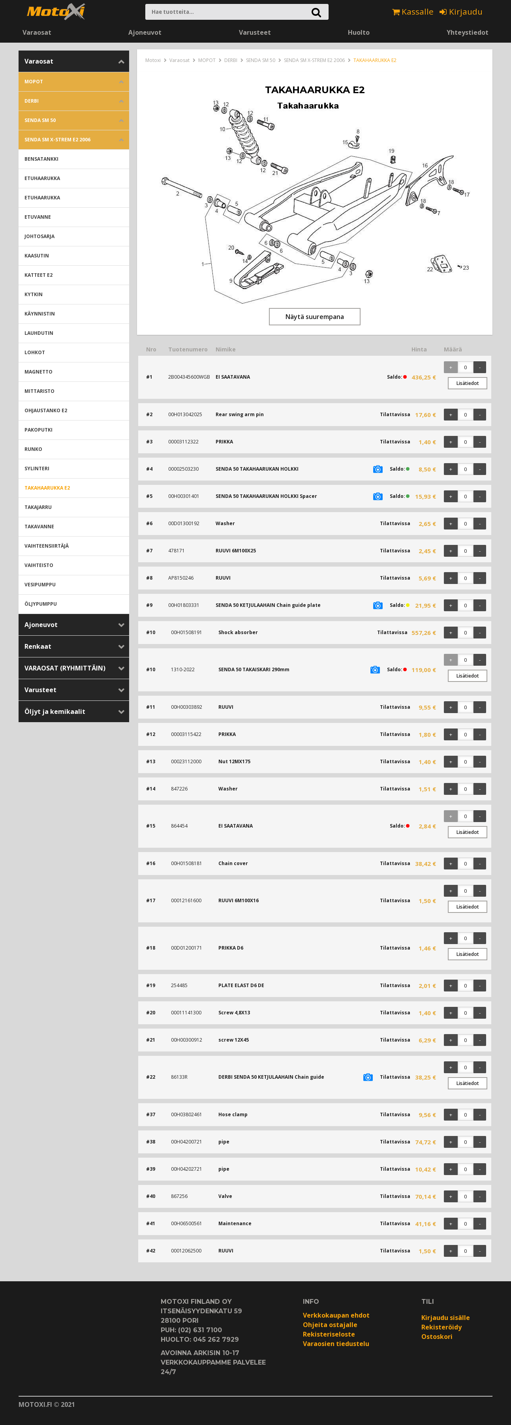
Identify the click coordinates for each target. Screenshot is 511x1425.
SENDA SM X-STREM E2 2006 (57, 139)
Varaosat (37, 32)
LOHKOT (34, 352)
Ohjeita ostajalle (330, 1324)
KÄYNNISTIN (39, 313)
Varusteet (255, 32)
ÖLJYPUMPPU (40, 604)
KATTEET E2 (38, 275)
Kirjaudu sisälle (445, 1317)
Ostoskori (437, 1336)
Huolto (359, 32)
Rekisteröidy (441, 1327)
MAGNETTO (38, 371)
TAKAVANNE (39, 526)
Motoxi (153, 60)
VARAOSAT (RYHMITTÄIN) (64, 668)
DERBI (31, 101)
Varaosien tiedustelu (336, 1343)
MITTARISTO (39, 391)
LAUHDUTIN (38, 333)
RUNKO (33, 449)
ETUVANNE (37, 217)
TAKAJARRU (38, 507)
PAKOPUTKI (38, 429)
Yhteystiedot (467, 32)
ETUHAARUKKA (42, 178)
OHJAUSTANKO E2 (45, 410)
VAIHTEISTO (38, 565)
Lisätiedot (468, 383)
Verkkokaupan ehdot (336, 1315)
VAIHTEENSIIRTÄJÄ (46, 546)
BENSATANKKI (41, 159)
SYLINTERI (36, 468)
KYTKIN (33, 294)
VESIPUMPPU (40, 584)
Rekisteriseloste (329, 1334)
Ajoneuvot (145, 32)
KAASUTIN (36, 255)
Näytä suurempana (315, 316)
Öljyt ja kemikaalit (54, 711)
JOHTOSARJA (39, 236)
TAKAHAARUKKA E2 (47, 487)
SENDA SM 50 (40, 120)
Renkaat (37, 646)
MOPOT (33, 81)
